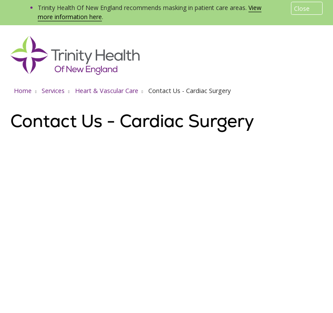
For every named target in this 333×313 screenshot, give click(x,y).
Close (302, 8)
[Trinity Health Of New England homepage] (75, 72)
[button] (321, 46)
